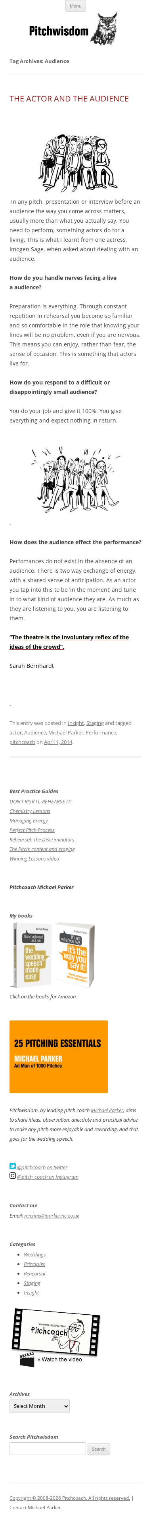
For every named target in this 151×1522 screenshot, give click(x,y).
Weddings (35, 1254)
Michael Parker (65, 732)
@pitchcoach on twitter (42, 1167)
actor (16, 732)
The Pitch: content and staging (42, 849)
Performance (101, 732)
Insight (76, 723)
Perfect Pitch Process (32, 830)
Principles (34, 1264)
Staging (95, 723)
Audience (35, 732)
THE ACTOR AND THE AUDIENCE (69, 98)
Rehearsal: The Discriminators (42, 839)
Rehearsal (34, 1273)
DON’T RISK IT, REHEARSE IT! (40, 801)
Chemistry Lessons (30, 811)
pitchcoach (22, 742)
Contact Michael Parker (35, 1507)
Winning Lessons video (34, 858)
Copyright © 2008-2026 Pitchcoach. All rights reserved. (70, 1498)
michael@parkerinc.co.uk (51, 1215)
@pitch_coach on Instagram (47, 1176)
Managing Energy (29, 820)
